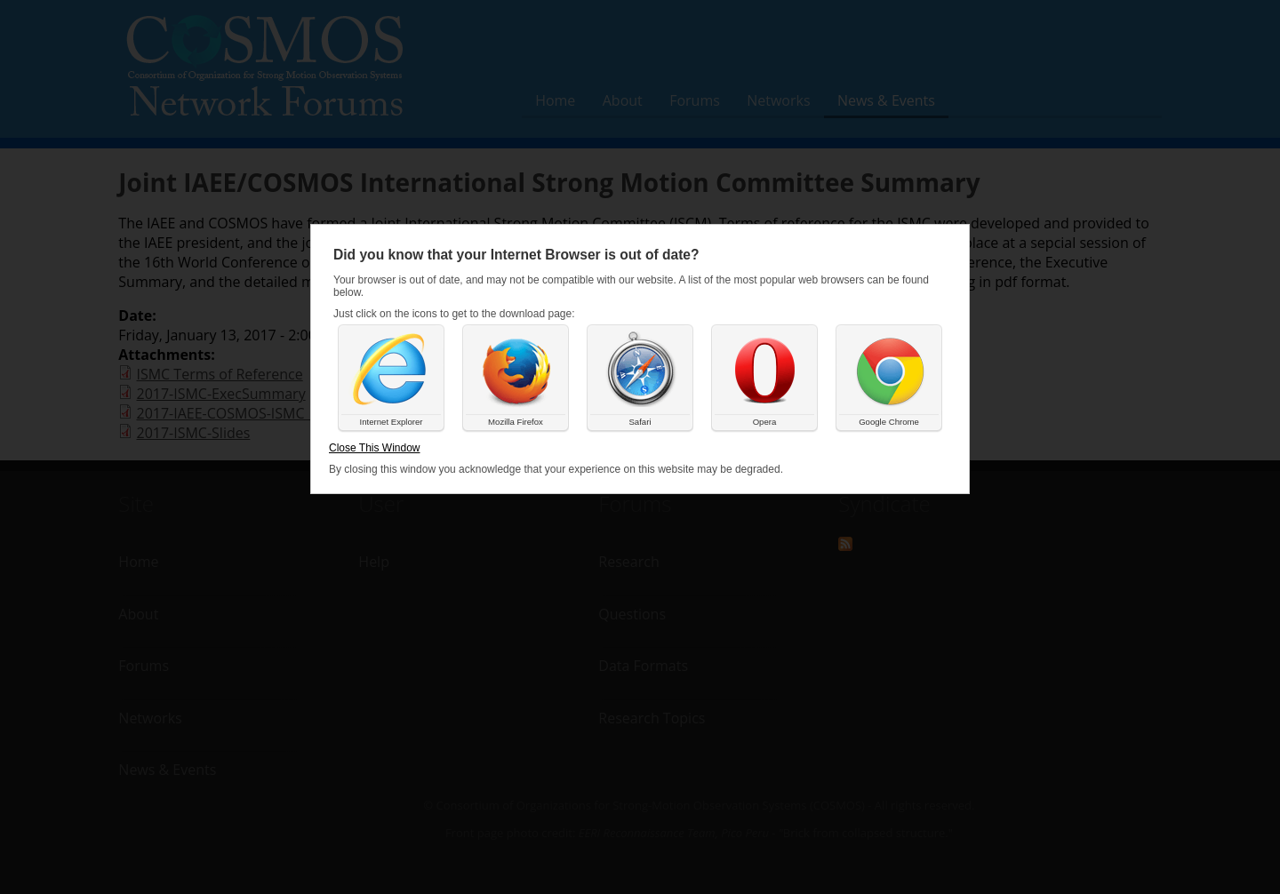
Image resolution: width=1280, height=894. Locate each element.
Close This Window (374, 448)
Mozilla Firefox (515, 422)
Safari (639, 422)
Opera (765, 422)
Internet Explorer (391, 422)
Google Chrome (889, 422)
